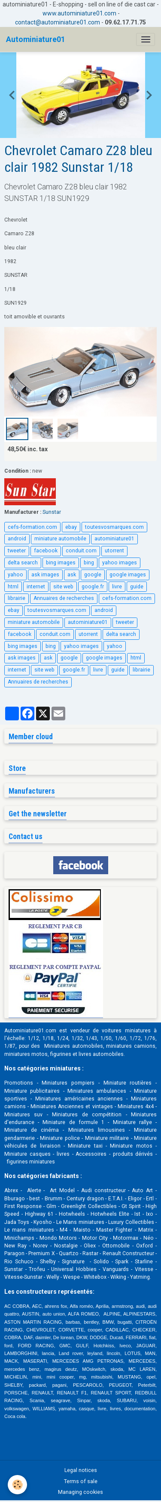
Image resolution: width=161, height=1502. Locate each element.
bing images (61, 563)
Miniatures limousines (96, 1130)
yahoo (15, 575)
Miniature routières (127, 1083)
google (92, 575)
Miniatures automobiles (73, 1046)
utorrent (114, 551)
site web (63, 587)
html (13, 587)
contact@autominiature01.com (57, 22)
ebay (71, 527)
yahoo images (119, 563)
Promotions (18, 1083)
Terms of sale (80, 1481)
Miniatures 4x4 (136, 1106)
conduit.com (81, 551)
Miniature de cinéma (31, 1130)
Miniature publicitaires (32, 1091)
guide (136, 587)
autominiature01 (114, 539)
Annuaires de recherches (63, 598)
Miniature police (60, 1138)
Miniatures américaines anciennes (79, 1099)
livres (63, 1154)
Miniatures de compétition (87, 1115)
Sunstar (52, 512)
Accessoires (91, 1154)
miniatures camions (130, 1046)
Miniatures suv (23, 1115)
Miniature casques (27, 1154)
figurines (60, 1054)
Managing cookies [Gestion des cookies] (80, 1492)
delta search (23, 563)
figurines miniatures (30, 1162)
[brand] (35, 39)
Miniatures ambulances (96, 1091)
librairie (16, 598)
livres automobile (100, 1054)
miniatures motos (26, 1054)
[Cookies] (17, 1484)
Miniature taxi (85, 1146)
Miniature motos (131, 1146)
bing (89, 563)
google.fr (93, 587)
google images (127, 575)
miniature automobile (60, 539)
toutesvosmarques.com (114, 527)
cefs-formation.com (32, 527)
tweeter (17, 551)
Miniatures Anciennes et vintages (71, 1106)
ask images (45, 575)
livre (117, 587)
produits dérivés (133, 1154)
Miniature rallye (132, 1122)
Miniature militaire (107, 1138)
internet (36, 587)
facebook (46, 551)
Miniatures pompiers (68, 1083)
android (17, 539)
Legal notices (80, 1470)
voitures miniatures (126, 1031)
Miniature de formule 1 (73, 1122)
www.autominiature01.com (79, 13)
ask (71, 575)
